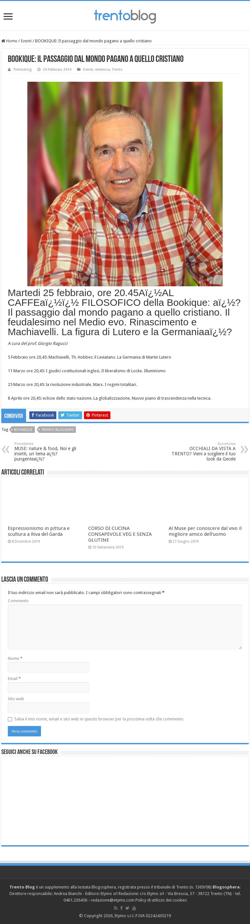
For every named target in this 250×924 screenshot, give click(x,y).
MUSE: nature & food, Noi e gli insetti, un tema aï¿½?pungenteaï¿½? (47, 452)
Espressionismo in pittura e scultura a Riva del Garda (39, 531)
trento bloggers (57, 430)
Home (9, 40)
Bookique (23, 430)
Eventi (26, 40)
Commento (18, 600)
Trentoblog (22, 69)
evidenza (102, 69)
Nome (15, 658)
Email (14, 678)
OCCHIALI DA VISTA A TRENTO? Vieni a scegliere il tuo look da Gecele (202, 452)
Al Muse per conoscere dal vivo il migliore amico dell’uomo (205, 531)
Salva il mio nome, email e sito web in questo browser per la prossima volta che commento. (99, 719)
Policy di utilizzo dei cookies (161, 900)
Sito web (16, 698)
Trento (117, 69)
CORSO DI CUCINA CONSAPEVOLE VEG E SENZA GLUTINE (120, 534)
